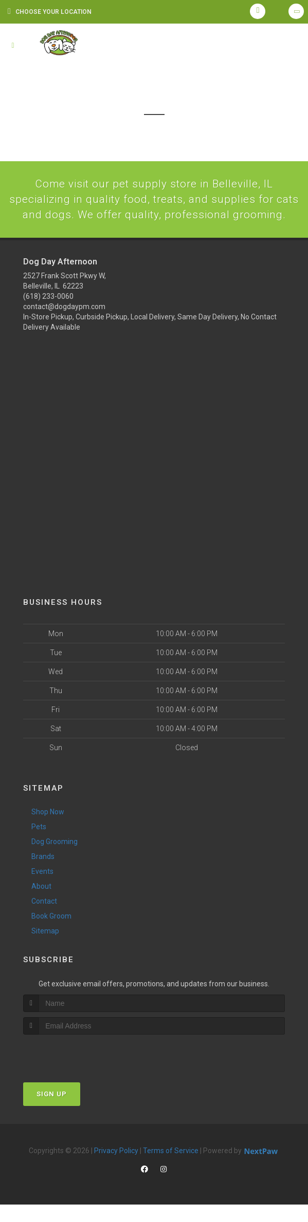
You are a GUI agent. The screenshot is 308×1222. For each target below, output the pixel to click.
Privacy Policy (116, 1168)
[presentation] (78, 1071)
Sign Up (52, 1111)
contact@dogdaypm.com (64, 324)
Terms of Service (170, 1168)
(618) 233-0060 (48, 314)
